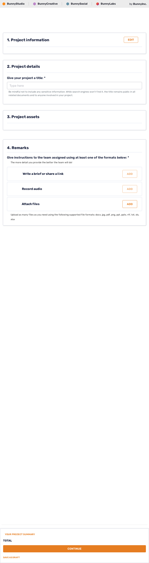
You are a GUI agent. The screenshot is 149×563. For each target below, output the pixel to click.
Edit (131, 39)
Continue (74, 548)
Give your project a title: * (26, 78)
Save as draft (11, 557)
